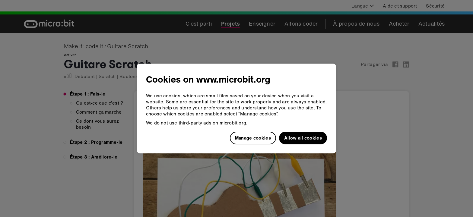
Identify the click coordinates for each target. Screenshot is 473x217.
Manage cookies (253, 137)
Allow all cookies (303, 137)
